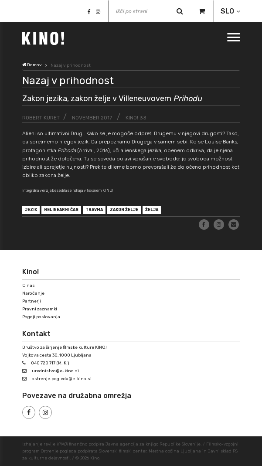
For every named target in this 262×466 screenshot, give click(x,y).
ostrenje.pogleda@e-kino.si (62, 378)
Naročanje (33, 293)
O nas (28, 285)
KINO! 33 (136, 118)
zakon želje (124, 209)
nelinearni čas (61, 209)
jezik (31, 209)
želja (151, 209)
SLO (227, 11)
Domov (32, 65)
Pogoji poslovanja (41, 317)
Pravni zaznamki (39, 309)
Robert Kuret (41, 118)
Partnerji (31, 301)
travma (94, 209)
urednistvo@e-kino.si (55, 371)
